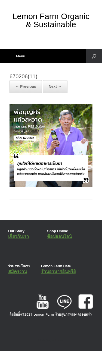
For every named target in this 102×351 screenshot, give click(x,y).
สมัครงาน (17, 271)
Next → (55, 86)
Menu (17, 56)
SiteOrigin (47, 340)
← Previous (25, 86)
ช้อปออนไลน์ (59, 236)
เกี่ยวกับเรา (18, 236)
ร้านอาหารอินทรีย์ (58, 271)
